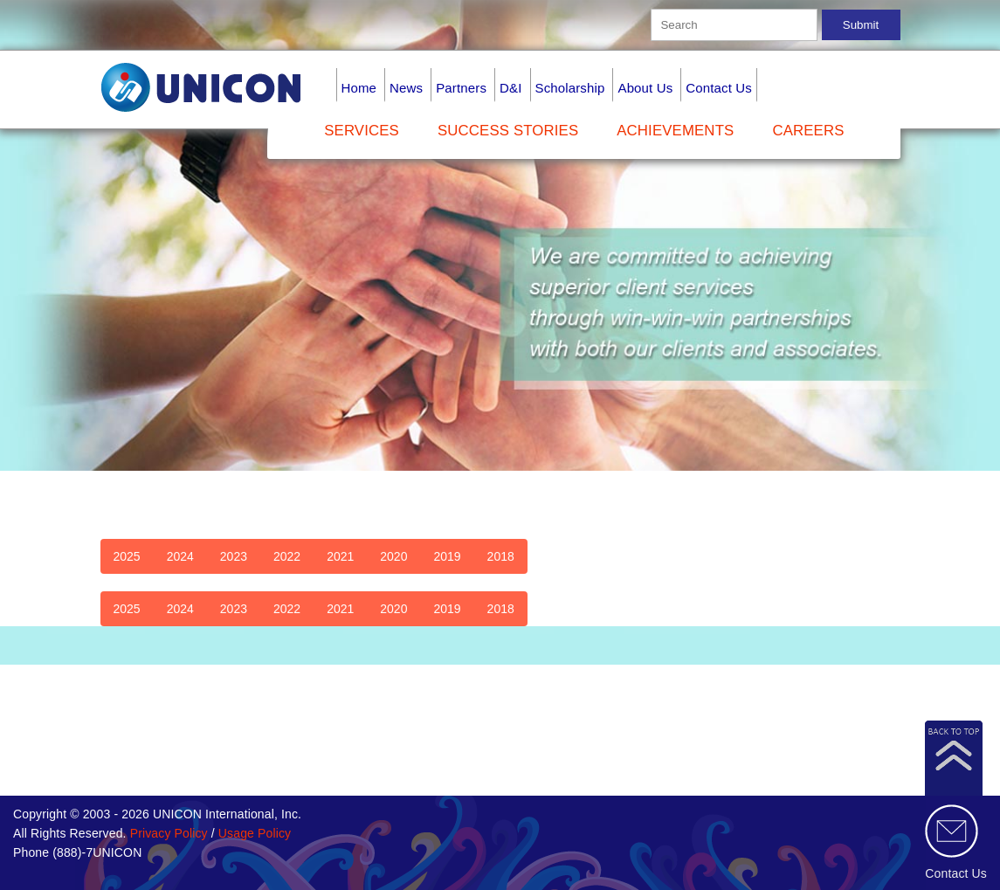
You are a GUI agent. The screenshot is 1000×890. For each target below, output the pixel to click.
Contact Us (719, 87)
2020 (393, 556)
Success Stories (508, 130)
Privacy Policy (169, 833)
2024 (180, 556)
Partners (461, 87)
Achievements (675, 130)
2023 (233, 556)
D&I (510, 87)
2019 (446, 556)
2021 (340, 556)
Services (361, 130)
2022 (286, 556)
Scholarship (570, 87)
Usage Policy (254, 833)
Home (359, 87)
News (406, 87)
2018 (500, 556)
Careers (808, 130)
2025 (127, 556)
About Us (644, 87)
